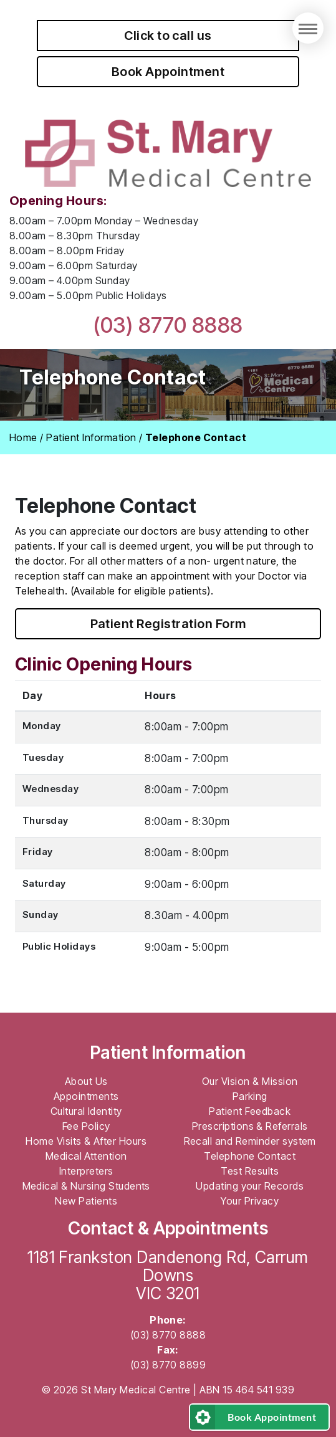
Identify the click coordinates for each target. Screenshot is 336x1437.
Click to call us (168, 35)
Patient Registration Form (168, 623)
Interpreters (86, 1171)
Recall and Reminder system (250, 1141)
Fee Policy (86, 1126)
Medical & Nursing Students (86, 1186)
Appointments (86, 1096)
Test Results (250, 1171)
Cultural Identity (86, 1111)
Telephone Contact (249, 1156)
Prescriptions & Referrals (250, 1126)
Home (23, 437)
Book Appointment (168, 71)
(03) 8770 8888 (168, 325)
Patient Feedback (249, 1111)
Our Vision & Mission (250, 1081)
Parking (250, 1096)
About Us (86, 1081)
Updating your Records (250, 1186)
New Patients (86, 1201)
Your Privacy (250, 1201)
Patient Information (91, 437)
